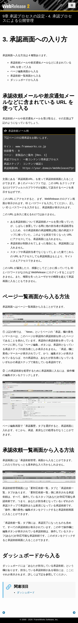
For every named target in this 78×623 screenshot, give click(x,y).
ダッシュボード (26, 592)
